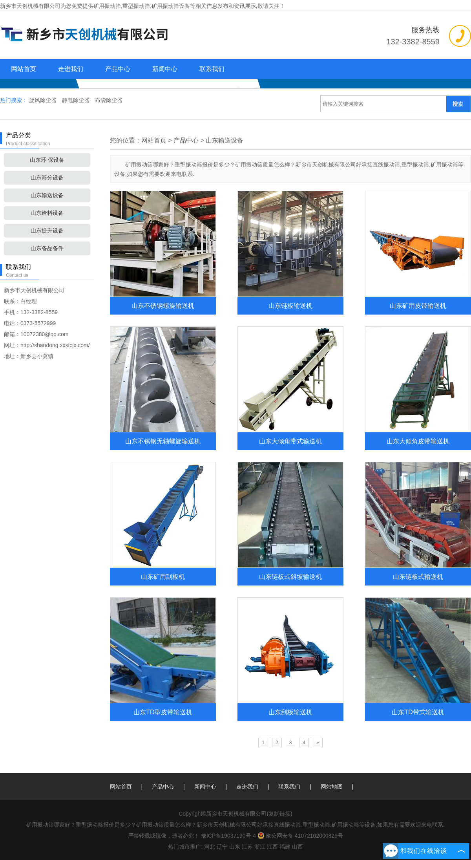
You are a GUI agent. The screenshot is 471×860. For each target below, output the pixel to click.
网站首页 (23, 69)
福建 (284, 847)
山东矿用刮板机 (163, 576)
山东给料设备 (47, 213)
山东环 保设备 (47, 160)
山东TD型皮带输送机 (162, 711)
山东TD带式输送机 (418, 711)
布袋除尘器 (108, 100)
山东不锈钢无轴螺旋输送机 (163, 441)
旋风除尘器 (43, 100)
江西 (272, 847)
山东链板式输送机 (418, 576)
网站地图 (332, 786)
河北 (209, 847)
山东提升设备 (47, 230)
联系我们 (212, 69)
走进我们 (70, 69)
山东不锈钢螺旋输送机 (162, 305)
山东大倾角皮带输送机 (418, 441)
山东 (234, 847)
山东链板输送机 (290, 305)
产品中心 (117, 69)
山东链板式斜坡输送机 (290, 576)
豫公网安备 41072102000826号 (300, 836)
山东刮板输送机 (290, 711)
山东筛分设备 (47, 177)
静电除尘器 (76, 100)
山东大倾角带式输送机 (290, 441)
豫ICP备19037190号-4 (228, 836)
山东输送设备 (47, 195)
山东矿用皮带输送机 (418, 305)
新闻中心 (164, 69)
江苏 (247, 847)
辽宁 (222, 847)
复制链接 (279, 814)
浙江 (259, 847)
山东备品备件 (47, 248)
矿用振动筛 (107, 6)
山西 (297, 847)
